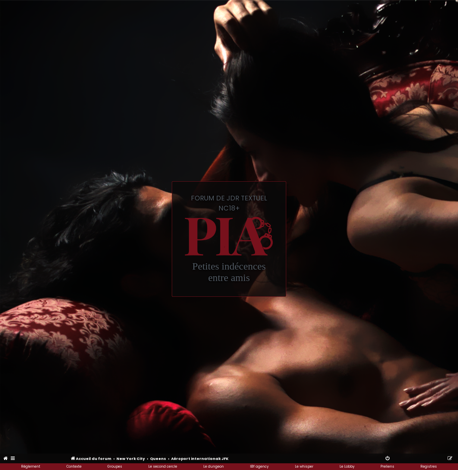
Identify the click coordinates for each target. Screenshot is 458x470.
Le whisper (304, 466)
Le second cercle (162, 466)
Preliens (387, 466)
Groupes (114, 466)
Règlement (30, 466)
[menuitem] (5, 459)
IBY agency (259, 466)
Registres (428, 466)
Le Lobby (347, 466)
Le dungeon (213, 466)
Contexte (74, 466)
